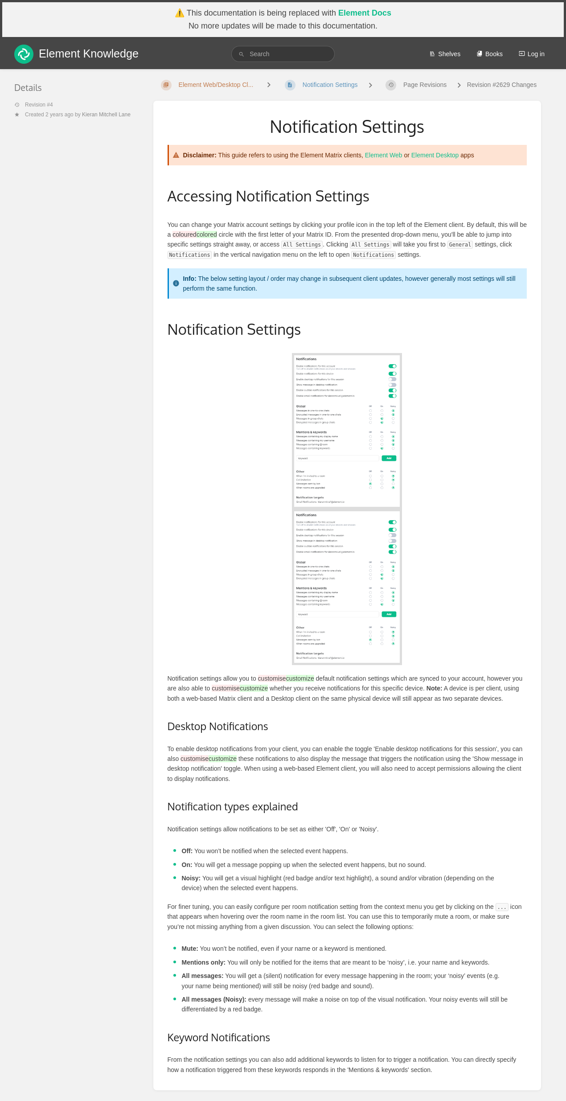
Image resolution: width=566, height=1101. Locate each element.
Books (489, 54)
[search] (283, 54)
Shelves (444, 54)
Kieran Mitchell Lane (106, 114)
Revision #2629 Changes (502, 84)
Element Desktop (435, 155)
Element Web (383, 155)
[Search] (241, 54)
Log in (532, 54)
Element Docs (364, 12)
